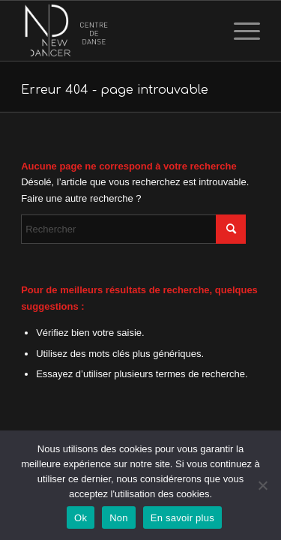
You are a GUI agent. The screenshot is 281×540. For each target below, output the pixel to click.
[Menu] (239, 31)
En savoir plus (182, 518)
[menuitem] (239, 31)
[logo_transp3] (116, 31)
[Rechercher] (133, 229)
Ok (80, 518)
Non (118, 518)
